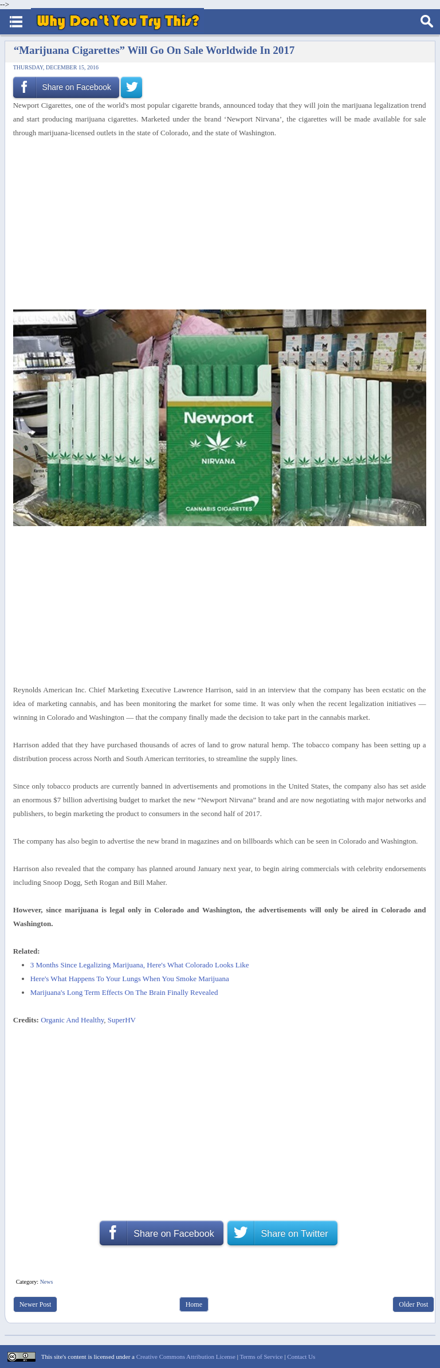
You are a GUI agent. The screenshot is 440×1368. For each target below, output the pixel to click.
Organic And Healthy (72, 1020)
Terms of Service (260, 1356)
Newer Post (35, 1304)
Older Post (413, 1304)
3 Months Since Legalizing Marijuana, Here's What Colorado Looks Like (139, 965)
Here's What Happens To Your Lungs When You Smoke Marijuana (129, 978)
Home (194, 1304)
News (46, 1282)
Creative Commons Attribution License (185, 1356)
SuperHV (122, 1020)
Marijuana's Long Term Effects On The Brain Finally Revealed (124, 992)
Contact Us (301, 1356)
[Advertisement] (215, 224)
